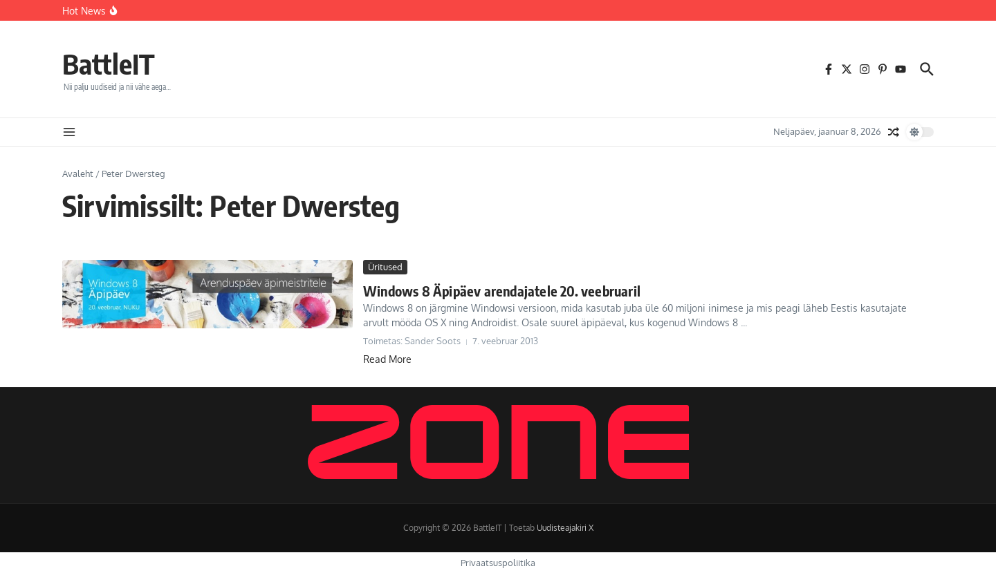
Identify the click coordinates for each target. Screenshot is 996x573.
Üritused (385, 266)
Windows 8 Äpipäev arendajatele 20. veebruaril (501, 290)
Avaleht (77, 173)
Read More (387, 359)
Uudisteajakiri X (565, 528)
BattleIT (108, 63)
